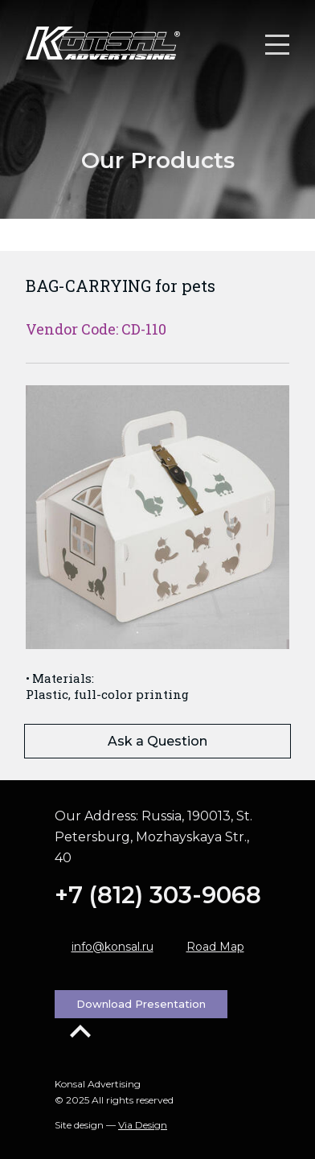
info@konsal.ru (112, 946)
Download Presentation (141, 1003)
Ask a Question (157, 741)
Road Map (215, 946)
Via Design (142, 1125)
